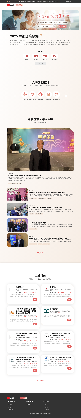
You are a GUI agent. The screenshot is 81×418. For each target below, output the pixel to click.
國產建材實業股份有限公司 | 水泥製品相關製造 (60, 290)
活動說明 (28, 404)
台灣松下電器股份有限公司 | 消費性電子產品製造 (26, 290)
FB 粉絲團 (10, 407)
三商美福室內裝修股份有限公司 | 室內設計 (26, 361)
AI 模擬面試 (47, 409)
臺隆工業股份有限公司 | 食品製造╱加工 (60, 311)
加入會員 (10, 404)
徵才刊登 (10, 406)
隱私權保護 (10, 409)
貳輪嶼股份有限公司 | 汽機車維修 (58, 359)
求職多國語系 (47, 406)
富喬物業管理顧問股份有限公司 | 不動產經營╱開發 (26, 338)
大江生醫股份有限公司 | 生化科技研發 (59, 337)
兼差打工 (46, 407)
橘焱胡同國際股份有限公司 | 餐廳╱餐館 (26, 315)
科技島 (46, 404)
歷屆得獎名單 (29, 406)
